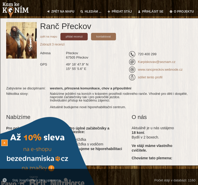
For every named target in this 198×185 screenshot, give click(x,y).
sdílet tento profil (150, 77)
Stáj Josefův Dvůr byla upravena (36, 180)
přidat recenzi (74, 36)
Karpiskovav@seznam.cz (156, 62)
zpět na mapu (48, 36)
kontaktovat (103, 36)
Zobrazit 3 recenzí (52, 44)
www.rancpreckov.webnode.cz (160, 69)
